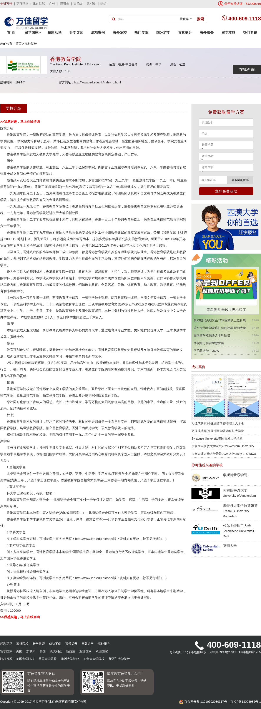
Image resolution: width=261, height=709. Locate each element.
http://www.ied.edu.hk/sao (93, 539)
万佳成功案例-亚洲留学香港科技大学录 (217, 431)
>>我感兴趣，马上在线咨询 (20, 121)
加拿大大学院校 (94, 659)
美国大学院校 (25, 659)
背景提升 (185, 32)
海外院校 (120, 32)
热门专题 (250, 32)
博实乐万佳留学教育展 (209, 343)
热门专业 (141, 32)
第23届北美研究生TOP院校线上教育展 (220, 320)
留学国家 (33, 32)
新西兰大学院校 (119, 659)
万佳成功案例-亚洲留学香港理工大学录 (217, 423)
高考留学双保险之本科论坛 (212, 335)
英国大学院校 (47, 659)
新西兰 (70, 651)
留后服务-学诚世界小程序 (226, 310)
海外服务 (207, 32)
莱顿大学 (230, 546)
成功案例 (98, 32)
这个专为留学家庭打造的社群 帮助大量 (220, 328)
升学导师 (76, 32)
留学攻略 (228, 32)
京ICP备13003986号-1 (245, 701)
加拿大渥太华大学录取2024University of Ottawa (223, 453)
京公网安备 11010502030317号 (203, 701)
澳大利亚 (56, 651)
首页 (18, 43)
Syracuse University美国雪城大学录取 (217, 438)
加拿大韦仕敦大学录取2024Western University (222, 446)
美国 (19, 651)
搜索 (200, 19)
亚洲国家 (85, 651)
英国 (43, 651)
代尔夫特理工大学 (238, 531)
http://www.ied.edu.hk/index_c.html (97, 82)
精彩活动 (55, 32)
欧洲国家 (102, 651)
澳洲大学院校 (70, 659)
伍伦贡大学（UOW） (208, 350)
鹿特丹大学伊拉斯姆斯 (240, 511)
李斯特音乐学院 (235, 475)
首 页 (11, 32)
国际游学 (163, 32)
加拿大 (30, 651)
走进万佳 (6, 3)
